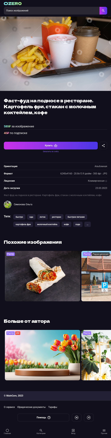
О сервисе (9, 407)
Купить (51, 145)
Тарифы (52, 407)
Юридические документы (31, 407)
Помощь (44, 417)
